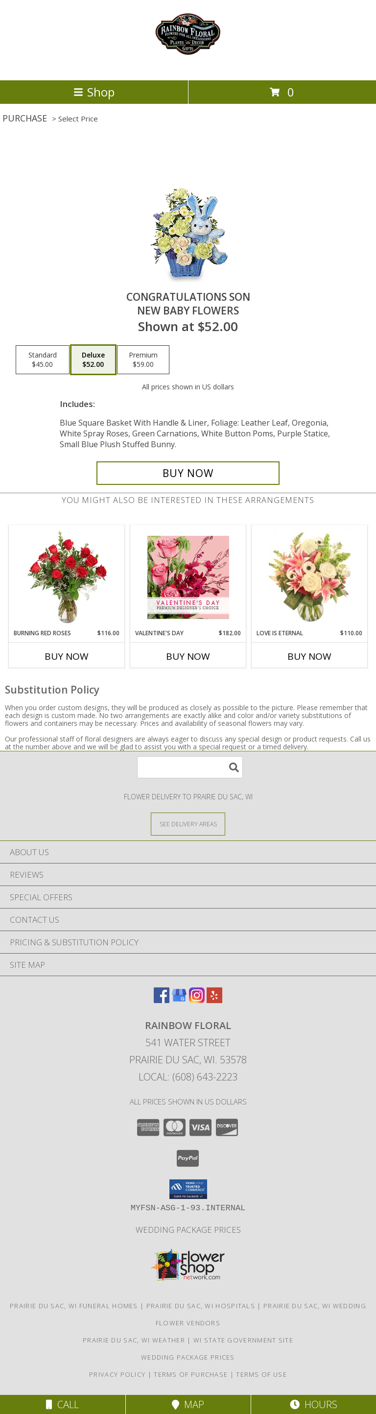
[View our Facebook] (161, 1000)
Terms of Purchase (191, 1374)
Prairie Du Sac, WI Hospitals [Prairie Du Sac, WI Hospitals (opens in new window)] (200, 1305)
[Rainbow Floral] (188, 66)
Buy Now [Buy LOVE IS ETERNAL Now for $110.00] (309, 656)
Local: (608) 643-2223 (188, 1076)
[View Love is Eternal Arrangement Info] (310, 576)
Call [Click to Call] (62, 1404)
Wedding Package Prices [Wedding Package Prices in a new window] (188, 1229)
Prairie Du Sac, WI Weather (134, 1340)
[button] (188, 1189)
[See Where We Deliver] (188, 823)
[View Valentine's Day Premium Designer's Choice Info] (188, 577)
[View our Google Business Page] (179, 1000)
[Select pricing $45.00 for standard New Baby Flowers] (42, 360)
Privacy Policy (117, 1374)
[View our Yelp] (214, 1000)
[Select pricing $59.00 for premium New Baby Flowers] (143, 360)
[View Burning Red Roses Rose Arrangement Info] (67, 576)
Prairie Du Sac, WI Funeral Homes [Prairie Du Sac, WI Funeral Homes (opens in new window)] (74, 1305)
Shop (94, 92)
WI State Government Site (243, 1340)
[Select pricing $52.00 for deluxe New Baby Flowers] (93, 360)
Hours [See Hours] (313, 1404)
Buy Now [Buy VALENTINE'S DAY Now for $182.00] (188, 656)
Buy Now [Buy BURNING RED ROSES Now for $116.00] (67, 656)
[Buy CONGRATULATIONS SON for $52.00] (188, 473)
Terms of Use (261, 1374)
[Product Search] (190, 767)
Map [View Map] (188, 1404)
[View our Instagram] (197, 1000)
